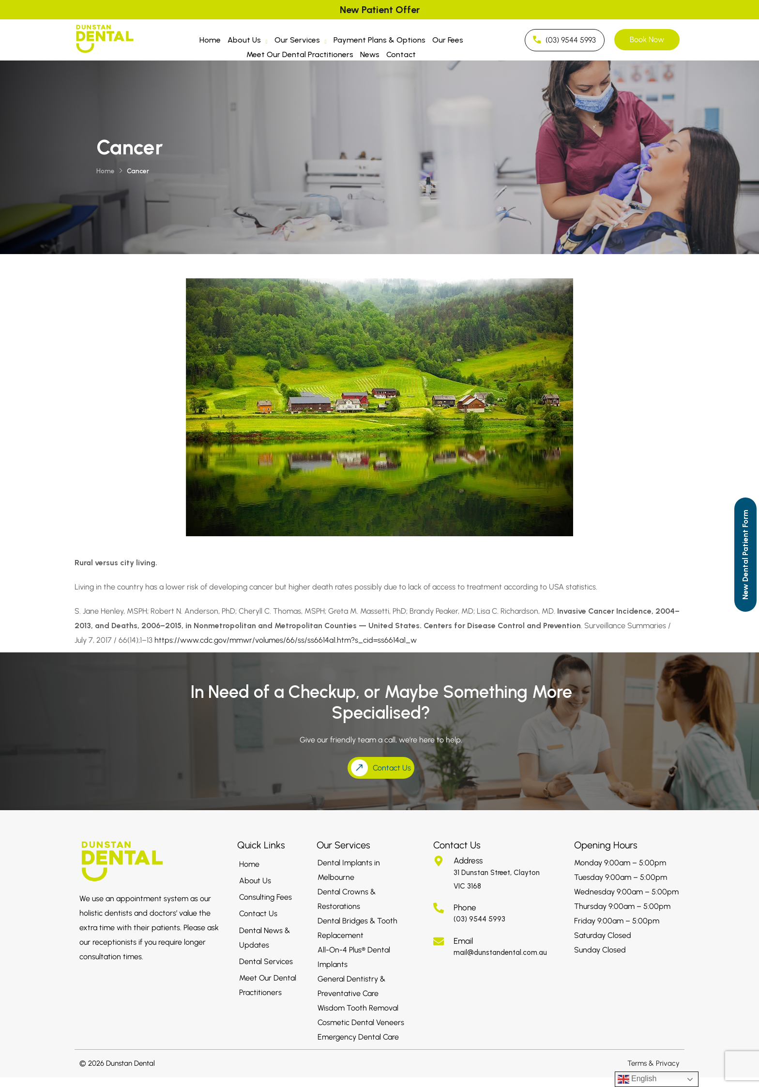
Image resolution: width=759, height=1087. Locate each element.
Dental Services (266, 961)
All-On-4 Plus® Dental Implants (354, 957)
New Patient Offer (380, 9)
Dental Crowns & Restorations (347, 899)
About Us (248, 41)
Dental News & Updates (264, 938)
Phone (465, 907)
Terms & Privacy (653, 1063)
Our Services (300, 41)
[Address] (438, 861)
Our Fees (447, 40)
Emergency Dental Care (358, 1037)
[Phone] (438, 908)
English (637, 1079)
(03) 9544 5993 (479, 919)
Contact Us (258, 913)
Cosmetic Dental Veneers (361, 1022)
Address (468, 860)
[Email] (438, 941)
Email (463, 941)
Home (210, 40)
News (370, 54)
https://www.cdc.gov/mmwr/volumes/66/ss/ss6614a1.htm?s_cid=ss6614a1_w (285, 640)
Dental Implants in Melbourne (349, 870)
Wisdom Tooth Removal (358, 1007)
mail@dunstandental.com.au (500, 952)
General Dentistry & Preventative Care (351, 986)
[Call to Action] (745, 555)
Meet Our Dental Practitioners (299, 54)
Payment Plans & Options (379, 40)
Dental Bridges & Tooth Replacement (357, 928)
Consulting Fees (265, 897)
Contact (401, 54)
